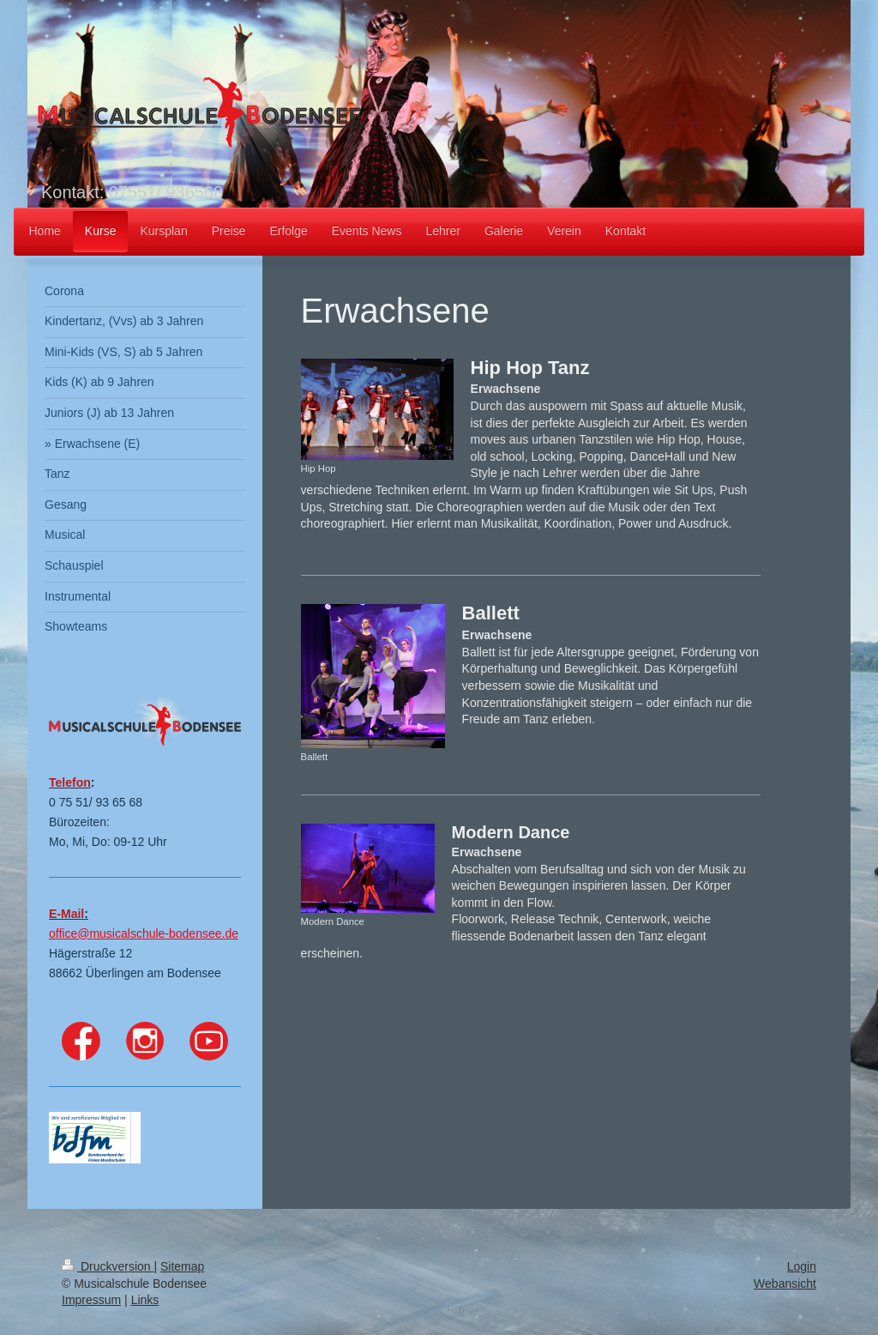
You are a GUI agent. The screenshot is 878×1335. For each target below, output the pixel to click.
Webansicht (785, 1283)
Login (801, 1266)
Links (145, 1300)
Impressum (91, 1300)
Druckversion (107, 1266)
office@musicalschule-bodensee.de (143, 933)
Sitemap (182, 1266)
